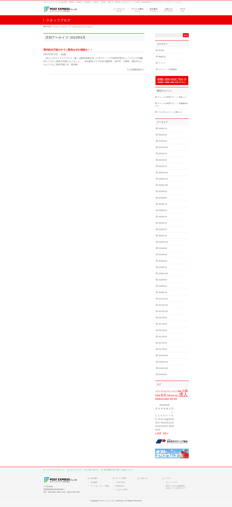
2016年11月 (163, 362)
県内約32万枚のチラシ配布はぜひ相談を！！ (68, 49)
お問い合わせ (92, 470)
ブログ (168, 478)
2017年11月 (163, 305)
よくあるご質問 (121, 489)
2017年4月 (162, 343)
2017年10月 (163, 311)
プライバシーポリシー (55, 470)
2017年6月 (162, 330)
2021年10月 (163, 147)
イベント (162, 63)
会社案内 (94, 478)
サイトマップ (75, 470)
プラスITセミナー (165, 112)
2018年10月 (163, 273)
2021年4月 (162, 154)
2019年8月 (162, 255)
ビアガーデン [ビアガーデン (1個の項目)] (166, 391)
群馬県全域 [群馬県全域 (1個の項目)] (159, 399)
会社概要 (94, 482)
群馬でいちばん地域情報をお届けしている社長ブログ (175, 487)
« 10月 (158, 433)
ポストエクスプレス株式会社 (112, 501)
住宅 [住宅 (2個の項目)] (163, 395)
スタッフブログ (171, 482)
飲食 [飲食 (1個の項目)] (175, 399)
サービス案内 (120, 478)
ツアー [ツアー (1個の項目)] (157, 391)
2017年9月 (162, 318)
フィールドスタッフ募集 (100, 486)
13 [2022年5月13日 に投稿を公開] (167, 419)
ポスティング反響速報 (167, 69)
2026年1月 (162, 128)
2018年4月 (162, 286)
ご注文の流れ (120, 482)
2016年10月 (163, 368)
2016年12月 (163, 355)
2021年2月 (162, 166)
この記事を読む (135, 69)
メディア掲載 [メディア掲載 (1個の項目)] (176, 391)
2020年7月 (162, 204)
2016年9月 (162, 374)
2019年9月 (162, 248)
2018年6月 (162, 280)
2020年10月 (163, 185)
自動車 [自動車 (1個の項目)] (166, 399)
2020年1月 (162, 236)
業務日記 (162, 57)
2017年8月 (162, 324)
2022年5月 (162, 141)
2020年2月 (162, 229)
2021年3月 (162, 160)
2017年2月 (162, 349)
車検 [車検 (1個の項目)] (171, 399)
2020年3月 (162, 223)
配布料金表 (119, 486)
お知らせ (144, 478)
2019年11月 (163, 242)
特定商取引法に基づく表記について (118, 470)
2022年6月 (162, 135)
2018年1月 (162, 292)
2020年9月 (162, 191)
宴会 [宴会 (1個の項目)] (172, 395)
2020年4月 (162, 217)
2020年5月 (162, 210)
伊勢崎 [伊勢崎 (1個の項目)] (157, 395)
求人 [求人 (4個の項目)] (183, 394)
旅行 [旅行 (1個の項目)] (176, 395)
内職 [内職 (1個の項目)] (168, 395)
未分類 (63, 54)
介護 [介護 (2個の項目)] (185, 390)
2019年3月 (162, 267)
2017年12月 (163, 299)
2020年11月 (163, 179)
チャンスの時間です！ (167, 97)
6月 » (165, 433)
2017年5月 (162, 337)
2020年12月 (163, 173)
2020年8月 (162, 198)
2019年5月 (162, 261)
